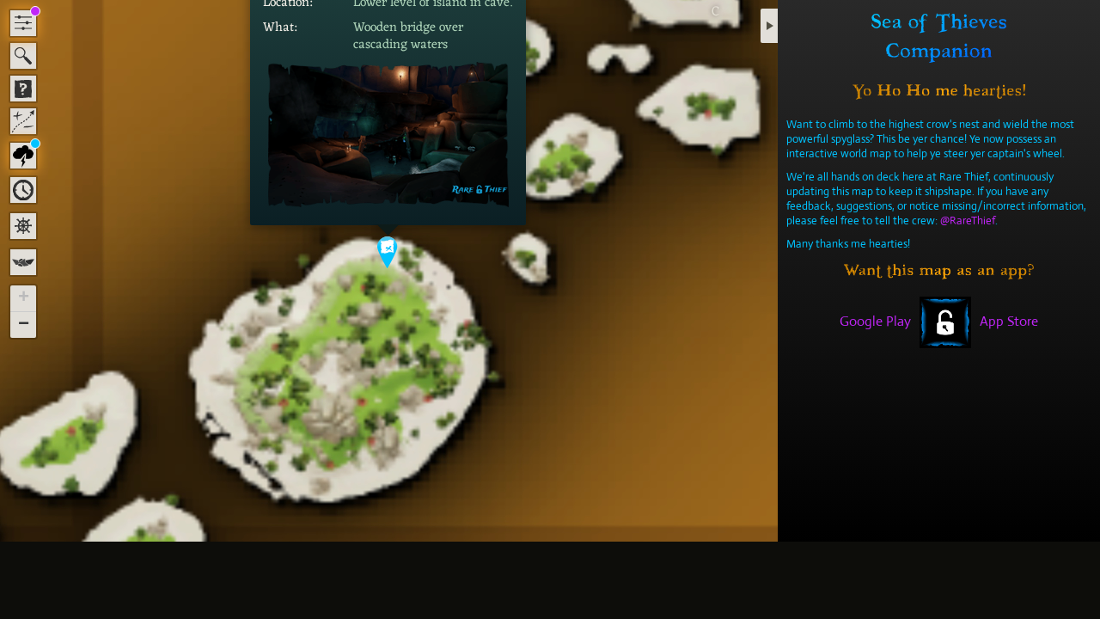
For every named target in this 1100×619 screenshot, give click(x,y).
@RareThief (967, 220)
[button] (388, 252)
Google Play (875, 321)
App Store (1009, 321)
